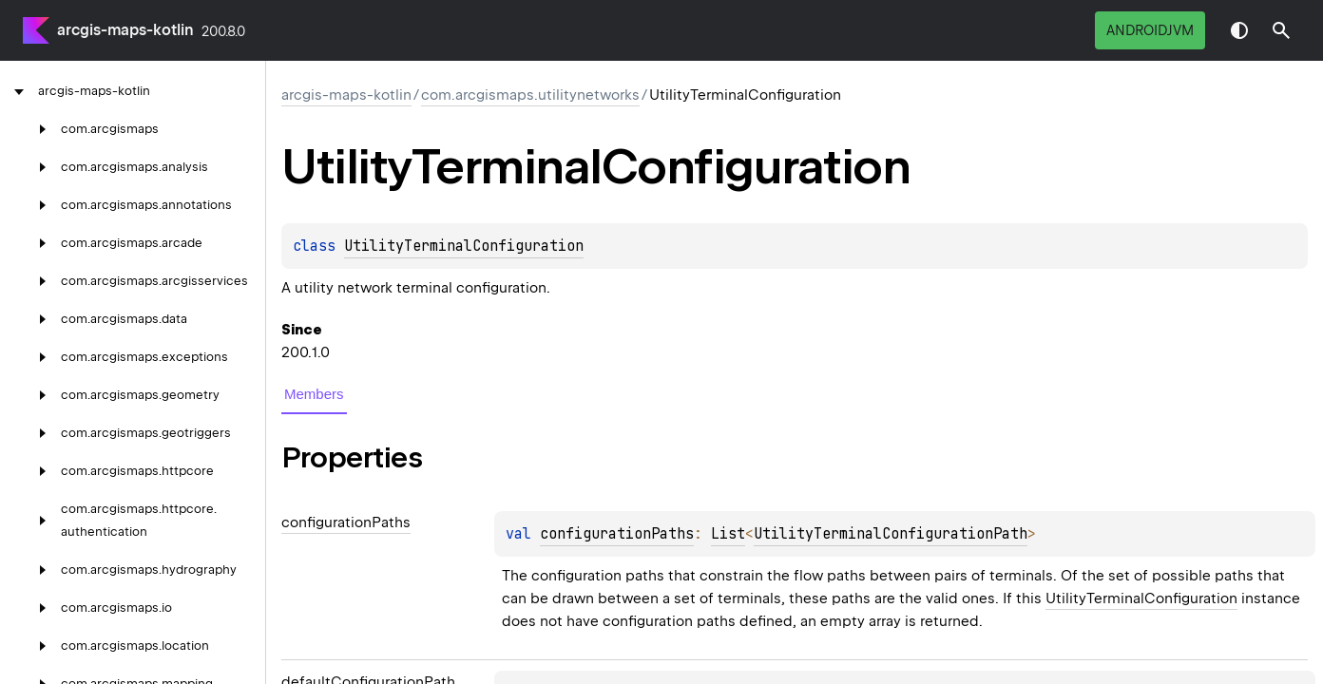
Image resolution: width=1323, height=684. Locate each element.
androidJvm (1150, 30)
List (728, 533)
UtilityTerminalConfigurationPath (890, 533)
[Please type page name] (1281, 30)
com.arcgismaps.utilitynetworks (530, 95)
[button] (1281, 30)
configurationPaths (617, 533)
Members (314, 394)
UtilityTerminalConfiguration (464, 246)
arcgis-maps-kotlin (125, 30)
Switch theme (1239, 30)
